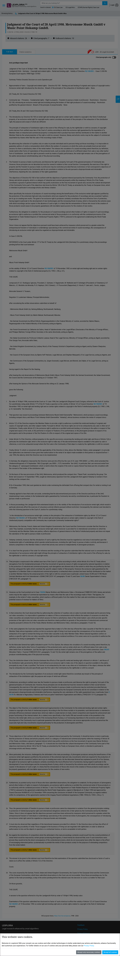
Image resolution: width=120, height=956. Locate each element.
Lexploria (18, 5)
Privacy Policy (82, 929)
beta (26, 4)
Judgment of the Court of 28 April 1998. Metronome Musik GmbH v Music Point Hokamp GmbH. (50, 13)
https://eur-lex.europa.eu (62, 916)
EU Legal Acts (70, 7)
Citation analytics (25, 52)
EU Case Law (58, 7)
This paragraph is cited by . (29, 584)
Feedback (80, 925)
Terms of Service (83, 933)
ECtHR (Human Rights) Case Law (88, 7)
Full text (9, 52)
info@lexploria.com (14, 941)
